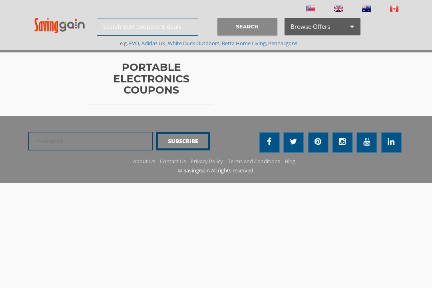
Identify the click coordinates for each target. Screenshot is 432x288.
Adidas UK (153, 43)
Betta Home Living (244, 43)
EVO (134, 43)
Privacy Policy (207, 161)
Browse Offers (322, 28)
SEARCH (247, 26)
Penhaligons (282, 43)
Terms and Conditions (254, 161)
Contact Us (173, 161)
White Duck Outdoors (193, 43)
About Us (144, 161)
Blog (290, 161)
